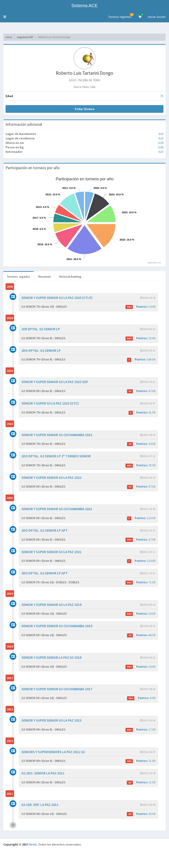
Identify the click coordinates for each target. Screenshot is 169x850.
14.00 (140, 307)
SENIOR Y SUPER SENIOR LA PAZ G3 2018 (51, 657)
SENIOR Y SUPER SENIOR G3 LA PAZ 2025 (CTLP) (56, 297)
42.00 (141, 814)
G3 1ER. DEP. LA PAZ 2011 (39, 804)
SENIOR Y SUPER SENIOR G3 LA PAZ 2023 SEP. (54, 381)
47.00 (141, 391)
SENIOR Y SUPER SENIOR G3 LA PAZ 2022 (51, 477)
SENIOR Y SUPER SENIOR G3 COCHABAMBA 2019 (56, 626)
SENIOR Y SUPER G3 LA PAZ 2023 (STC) (50, 403)
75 (161, 96)
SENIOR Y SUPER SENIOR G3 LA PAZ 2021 (51, 552)
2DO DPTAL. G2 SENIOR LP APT (44, 530)
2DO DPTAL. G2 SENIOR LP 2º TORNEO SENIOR (56, 456)
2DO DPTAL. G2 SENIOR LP (41, 350)
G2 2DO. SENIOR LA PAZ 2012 (42, 773)
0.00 (160, 143)
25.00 (140, 338)
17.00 (140, 729)
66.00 (141, 635)
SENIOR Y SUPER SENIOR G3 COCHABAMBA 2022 (56, 434)
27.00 (140, 539)
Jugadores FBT (25, 37)
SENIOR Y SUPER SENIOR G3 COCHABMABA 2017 (56, 689)
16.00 (140, 613)
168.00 (141, 359)
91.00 (142, 412)
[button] (4, 16)
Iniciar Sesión (157, 17)
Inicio (9, 37)
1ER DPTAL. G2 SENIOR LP (40, 329)
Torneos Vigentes (121, 16)
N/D (161, 134)
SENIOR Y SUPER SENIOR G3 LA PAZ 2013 (51, 720)
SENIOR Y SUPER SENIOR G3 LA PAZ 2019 (51, 604)
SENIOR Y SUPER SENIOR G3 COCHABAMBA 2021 (56, 509)
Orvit (33, 844)
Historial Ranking (70, 277)
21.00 (140, 761)
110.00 (141, 518)
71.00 (140, 582)
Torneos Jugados (18, 277)
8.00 (141, 698)
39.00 (141, 444)
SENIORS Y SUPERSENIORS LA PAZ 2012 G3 (53, 752)
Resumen (44, 277)
